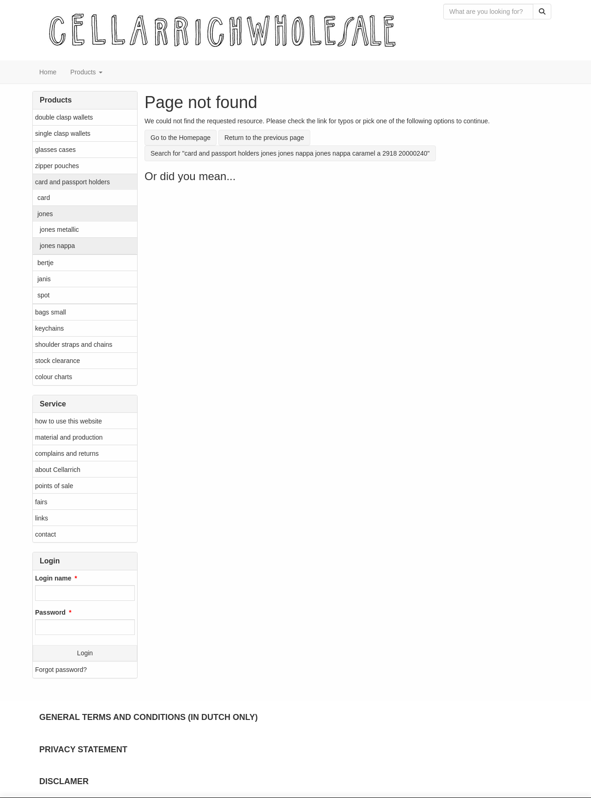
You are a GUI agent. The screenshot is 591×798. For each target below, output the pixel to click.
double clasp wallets (64, 117)
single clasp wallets (62, 133)
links (41, 518)
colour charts (53, 377)
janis (44, 279)
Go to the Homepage (181, 137)
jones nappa (57, 245)
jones (45, 214)
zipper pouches (57, 165)
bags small (50, 312)
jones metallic (59, 229)
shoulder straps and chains (73, 344)
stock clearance (57, 360)
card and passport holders (72, 182)
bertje (45, 262)
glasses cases (55, 149)
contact (45, 534)
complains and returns (67, 453)
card (43, 197)
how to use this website (68, 421)
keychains (49, 328)
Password (50, 612)
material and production (69, 437)
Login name (53, 578)
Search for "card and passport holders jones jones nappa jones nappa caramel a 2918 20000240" (290, 153)
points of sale (54, 486)
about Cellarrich (57, 469)
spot (43, 295)
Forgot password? (61, 669)
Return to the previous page (264, 137)
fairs (41, 502)
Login (85, 653)
